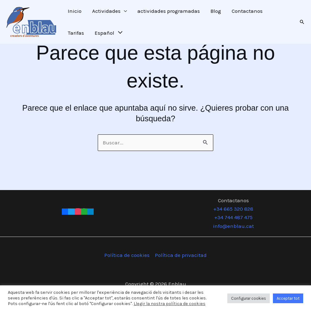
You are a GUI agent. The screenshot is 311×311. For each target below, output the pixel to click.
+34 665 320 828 (233, 209)
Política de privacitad (181, 255)
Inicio (74, 11)
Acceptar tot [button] (288, 298)
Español (104, 33)
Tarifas (76, 33)
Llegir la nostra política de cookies (169, 303)
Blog (215, 11)
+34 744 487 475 (233, 217)
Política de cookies (127, 255)
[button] (302, 22)
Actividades (106, 11)
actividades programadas (168, 11)
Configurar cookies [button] (248, 298)
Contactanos (247, 11)
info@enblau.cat (233, 226)
